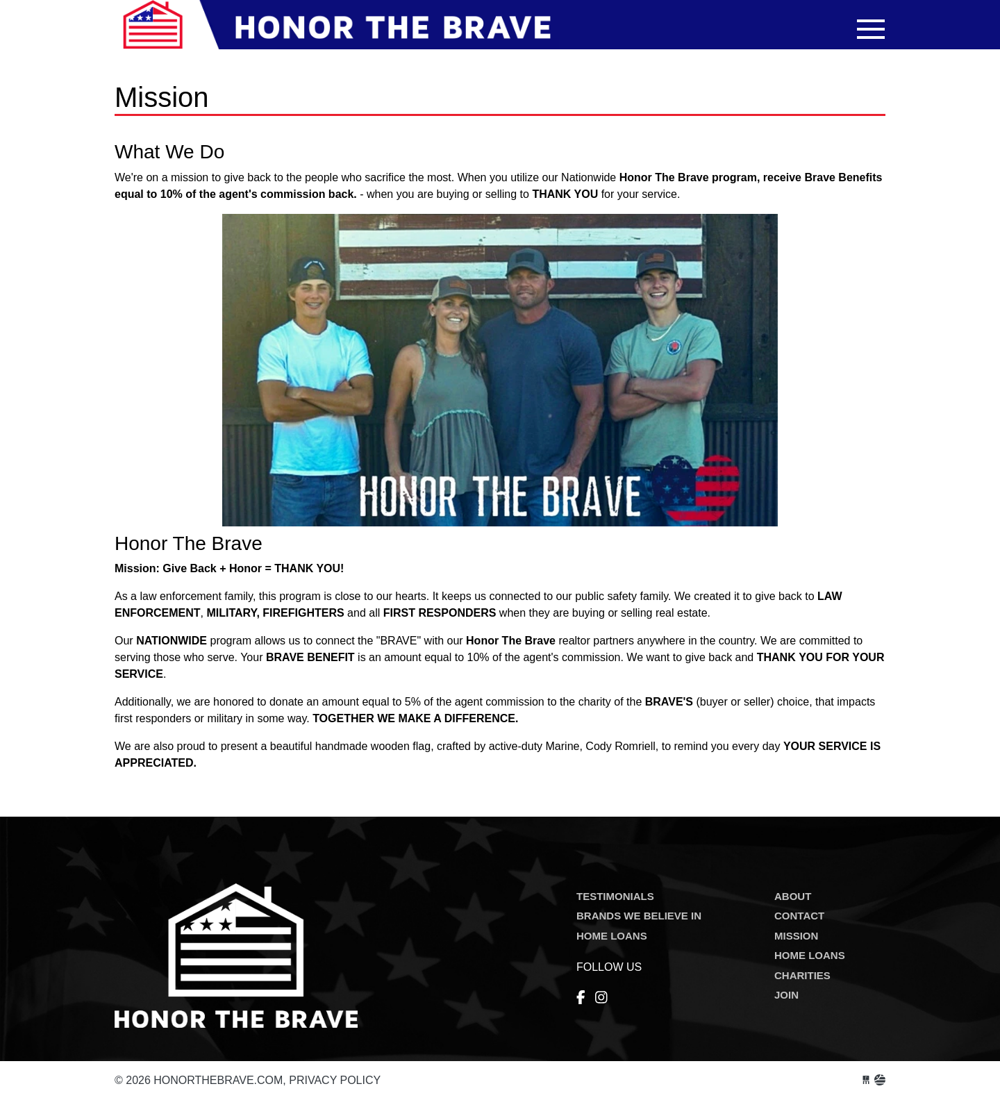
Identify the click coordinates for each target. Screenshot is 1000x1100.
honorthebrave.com (337, 33)
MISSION (796, 936)
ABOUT (792, 896)
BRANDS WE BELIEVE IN (638, 916)
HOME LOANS (611, 936)
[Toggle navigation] (870, 29)
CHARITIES (802, 975)
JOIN (786, 995)
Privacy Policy (335, 1080)
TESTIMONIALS (615, 896)
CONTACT (799, 916)
